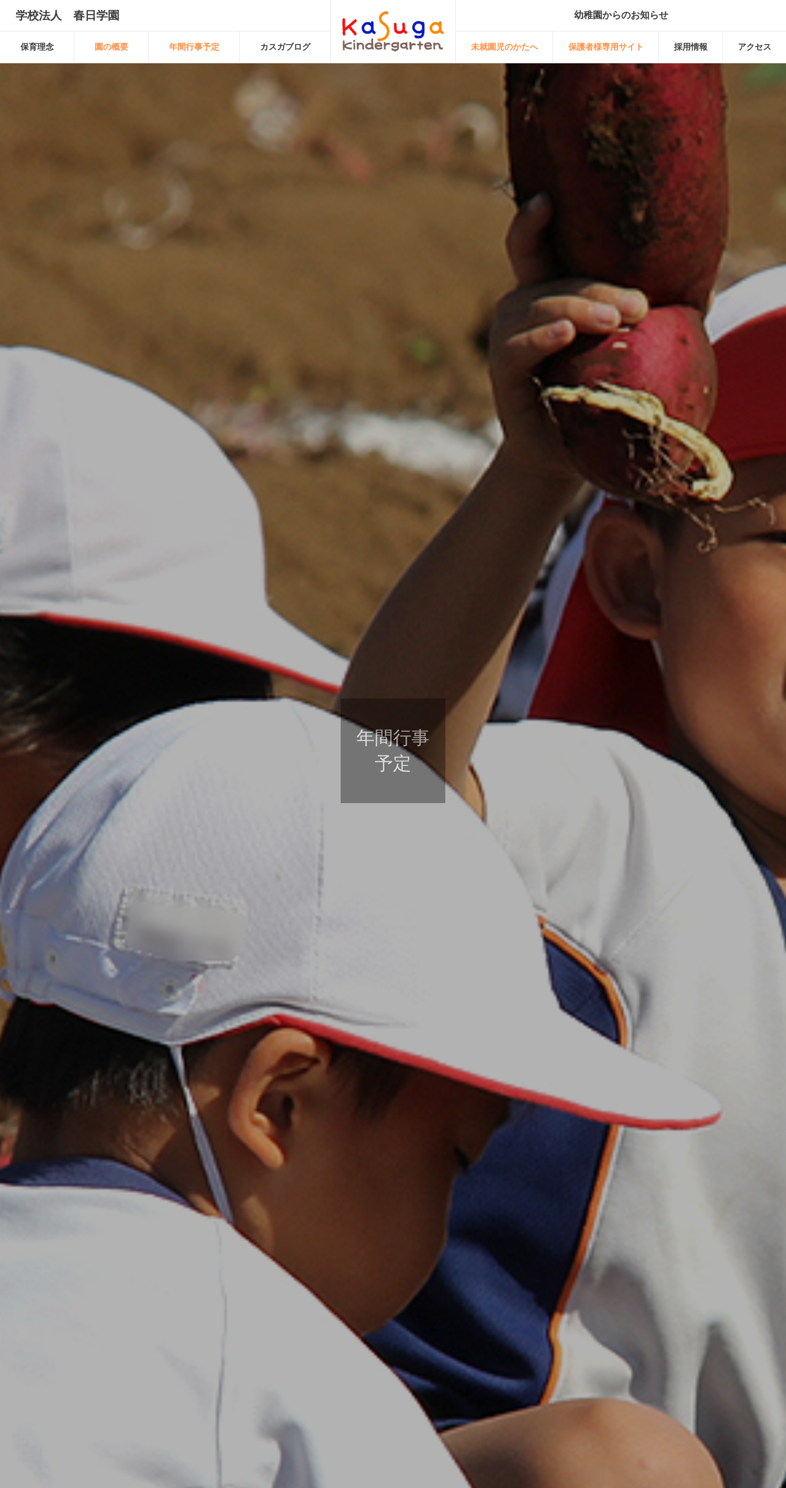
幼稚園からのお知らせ (621, 15)
